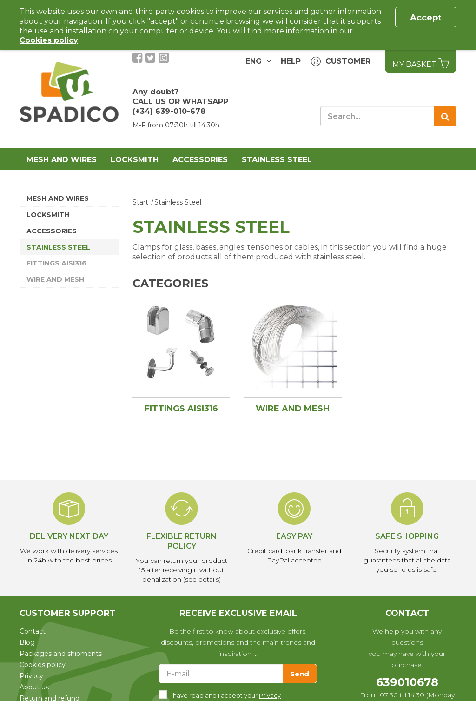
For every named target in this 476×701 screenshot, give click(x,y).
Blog (27, 642)
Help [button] (291, 61)
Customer (340, 61)
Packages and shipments (61, 653)
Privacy (31, 676)
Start (140, 202)
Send (299, 673)
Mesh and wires (61, 159)
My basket (420, 63)
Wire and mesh (55, 279)
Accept (426, 18)
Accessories (200, 159)
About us (34, 687)
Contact (33, 631)
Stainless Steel (277, 159)
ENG (251, 60)
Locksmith (135, 159)
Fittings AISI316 (56, 263)
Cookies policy (43, 665)
